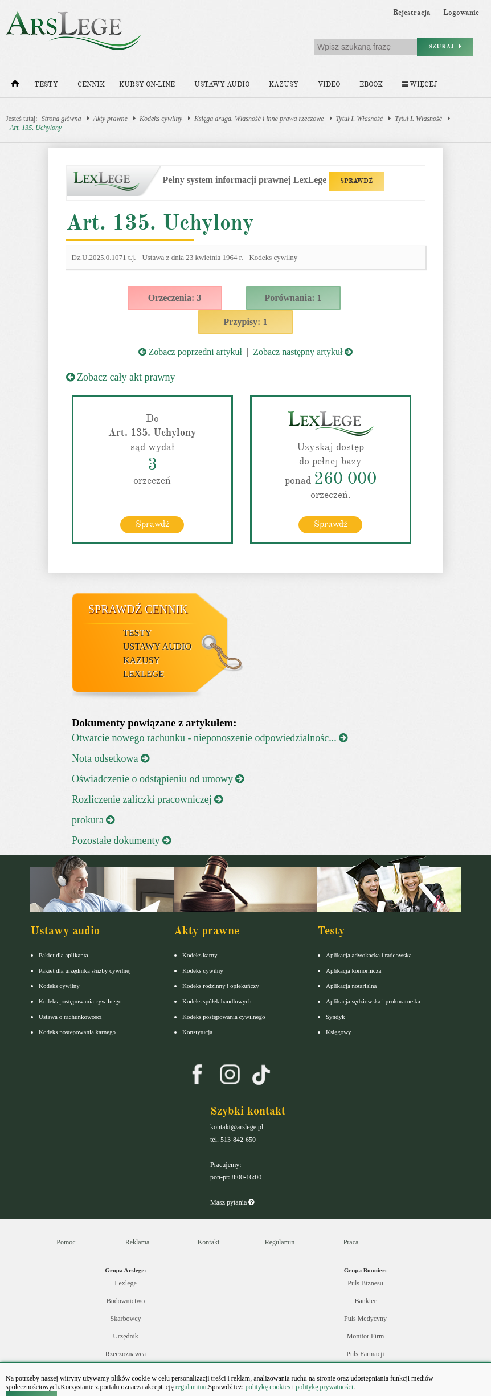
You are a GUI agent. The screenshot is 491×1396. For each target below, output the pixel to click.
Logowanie (461, 12)
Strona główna (61, 119)
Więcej (419, 84)
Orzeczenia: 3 (175, 298)
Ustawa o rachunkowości (70, 1016)
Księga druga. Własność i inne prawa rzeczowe (259, 119)
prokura (93, 820)
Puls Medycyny (365, 1318)
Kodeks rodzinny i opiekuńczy (220, 985)
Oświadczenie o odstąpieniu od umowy (158, 779)
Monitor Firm (365, 1336)
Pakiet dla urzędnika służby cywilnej (85, 970)
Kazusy (283, 84)
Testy (46, 84)
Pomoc (65, 1242)
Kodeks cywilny (161, 119)
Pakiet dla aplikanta (63, 955)
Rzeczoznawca (125, 1354)
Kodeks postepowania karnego (77, 1031)
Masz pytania (232, 1202)
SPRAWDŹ (356, 181)
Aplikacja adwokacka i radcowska (369, 955)
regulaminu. (191, 1387)
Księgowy (338, 1031)
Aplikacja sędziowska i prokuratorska (373, 1001)
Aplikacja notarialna (351, 985)
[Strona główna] (15, 86)
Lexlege (125, 1283)
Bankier (366, 1301)
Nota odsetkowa (110, 758)
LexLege (143, 674)
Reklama (137, 1242)
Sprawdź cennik (138, 609)
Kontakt (209, 1242)
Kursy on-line (147, 84)
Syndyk (335, 1016)
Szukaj (444, 46)
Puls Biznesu (365, 1283)
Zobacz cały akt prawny (120, 377)
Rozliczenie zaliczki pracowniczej (147, 799)
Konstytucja (197, 1031)
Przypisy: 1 (246, 321)
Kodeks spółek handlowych (217, 1001)
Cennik (91, 84)
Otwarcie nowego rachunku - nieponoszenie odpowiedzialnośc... (209, 738)
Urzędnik (125, 1336)
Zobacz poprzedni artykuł (190, 352)
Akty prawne (110, 119)
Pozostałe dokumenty (121, 840)
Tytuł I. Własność (359, 119)
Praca (351, 1242)
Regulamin (280, 1242)
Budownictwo (126, 1301)
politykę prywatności (324, 1387)
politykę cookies (268, 1387)
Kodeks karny (199, 955)
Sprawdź (152, 524)
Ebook (371, 84)
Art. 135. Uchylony (36, 128)
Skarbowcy (126, 1318)
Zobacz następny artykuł (303, 352)
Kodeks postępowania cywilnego (80, 1001)
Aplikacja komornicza (353, 970)
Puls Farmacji (365, 1354)
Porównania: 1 (293, 298)
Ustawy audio (221, 84)
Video (329, 84)
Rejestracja (412, 12)
